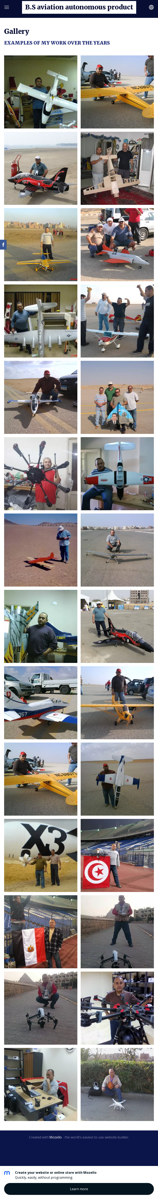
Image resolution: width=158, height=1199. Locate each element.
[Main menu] (6, 7)
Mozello (55, 1137)
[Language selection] (151, 7)
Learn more (79, 1189)
